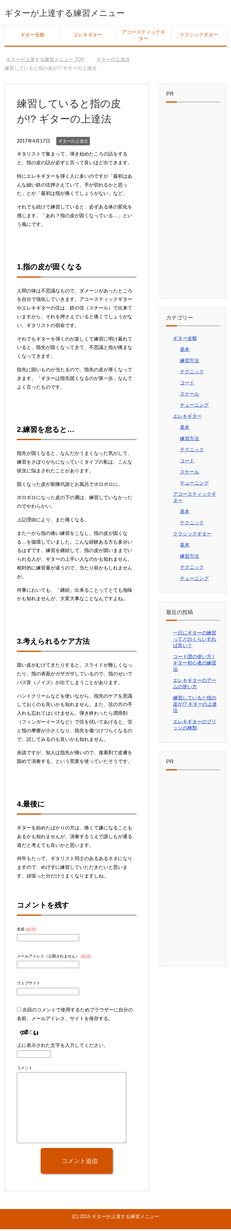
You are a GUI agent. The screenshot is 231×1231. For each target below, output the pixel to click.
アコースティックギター (143, 37)
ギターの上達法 (73, 142)
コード (187, 384)
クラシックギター (199, 36)
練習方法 (189, 362)
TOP (45, 61)
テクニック (192, 373)
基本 (184, 351)
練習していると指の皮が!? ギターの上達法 (195, 706)
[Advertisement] (193, 203)
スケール (189, 395)
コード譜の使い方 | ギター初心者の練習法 (194, 665)
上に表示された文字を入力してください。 (62, 1047)
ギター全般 (32, 36)
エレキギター (87, 36)
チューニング (194, 406)
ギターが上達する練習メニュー (82, 13)
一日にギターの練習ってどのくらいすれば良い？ (194, 641)
